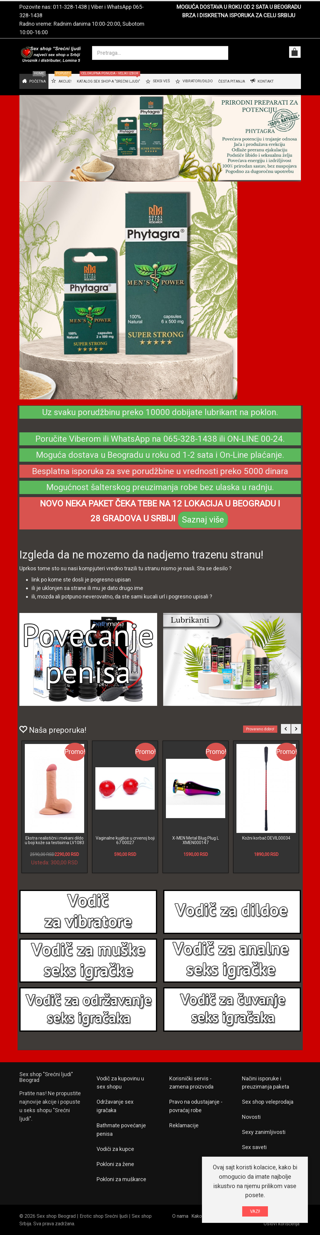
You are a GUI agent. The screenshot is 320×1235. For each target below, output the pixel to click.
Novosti (251, 1117)
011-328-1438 (70, 7)
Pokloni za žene (115, 1164)
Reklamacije (184, 1125)
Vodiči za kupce (115, 1149)
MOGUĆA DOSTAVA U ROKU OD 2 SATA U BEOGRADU (238, 7)
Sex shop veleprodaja (267, 1102)
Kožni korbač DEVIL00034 (266, 838)
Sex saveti (254, 1147)
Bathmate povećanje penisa (121, 1129)
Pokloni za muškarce (121, 1179)
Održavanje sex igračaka (115, 1106)
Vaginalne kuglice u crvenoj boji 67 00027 (125, 840)
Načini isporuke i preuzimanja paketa (265, 1082)
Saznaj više (203, 520)
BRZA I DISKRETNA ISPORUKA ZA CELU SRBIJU (238, 15)
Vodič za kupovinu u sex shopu (120, 1082)
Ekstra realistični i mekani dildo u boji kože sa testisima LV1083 (54, 840)
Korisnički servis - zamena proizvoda (191, 1082)
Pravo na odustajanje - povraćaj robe (196, 1106)
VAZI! (255, 1211)
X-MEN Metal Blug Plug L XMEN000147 (195, 840)
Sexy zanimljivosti (263, 1132)
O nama (180, 1216)
